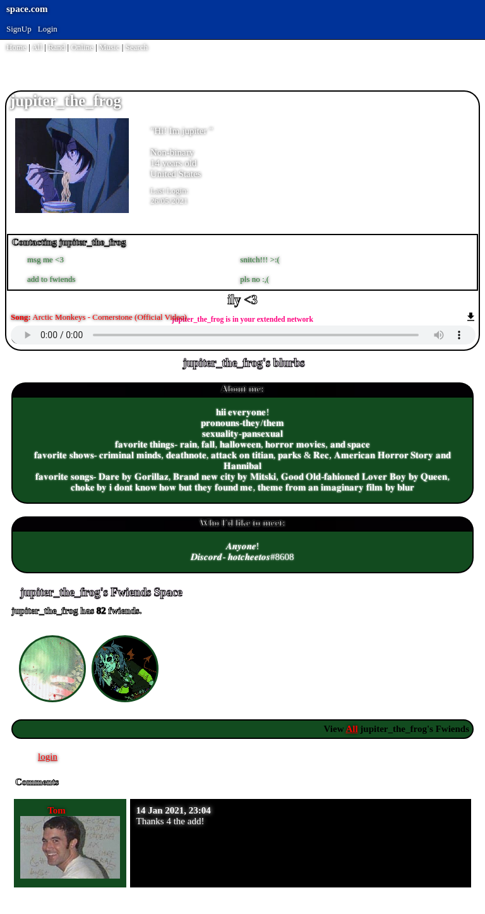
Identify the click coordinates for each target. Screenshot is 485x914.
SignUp (19, 29)
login (47, 757)
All (38, 47)
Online (82, 47)
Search (137, 47)
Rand (56, 47)
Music (109, 47)
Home (16, 47)
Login (47, 29)
